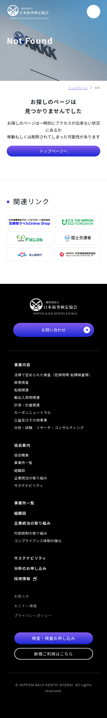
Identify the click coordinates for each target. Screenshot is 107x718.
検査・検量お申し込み (53, 638)
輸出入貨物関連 (27, 397)
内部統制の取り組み (30, 533)
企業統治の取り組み (30, 477)
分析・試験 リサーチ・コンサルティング (49, 427)
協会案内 (22, 445)
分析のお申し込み (30, 568)
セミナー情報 (25, 605)
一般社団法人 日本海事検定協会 (28, 12)
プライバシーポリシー (33, 615)
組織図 (19, 470)
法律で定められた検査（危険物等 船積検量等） (53, 374)
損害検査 (21, 382)
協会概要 (21, 455)
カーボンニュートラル (32, 412)
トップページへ (53, 151)
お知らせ (21, 596)
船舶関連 (21, 389)
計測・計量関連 (27, 404)
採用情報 (25, 578)
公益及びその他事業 (30, 420)
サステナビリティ (28, 485)
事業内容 (22, 364)
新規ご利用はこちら (53, 654)
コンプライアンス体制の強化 (38, 540)
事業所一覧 (23, 462)
